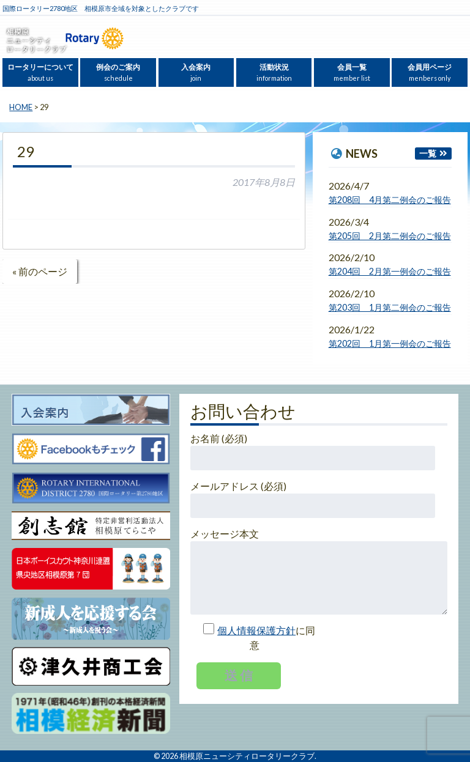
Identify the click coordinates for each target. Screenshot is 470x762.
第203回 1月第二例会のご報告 (390, 307)
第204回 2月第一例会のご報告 (390, 271)
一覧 (427, 153)
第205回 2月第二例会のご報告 (390, 236)
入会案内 (196, 72)
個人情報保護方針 (256, 630)
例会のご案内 (118, 72)
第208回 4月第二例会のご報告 (390, 199)
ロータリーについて (40, 72)
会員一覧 (352, 72)
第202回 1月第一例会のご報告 (390, 343)
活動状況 (274, 72)
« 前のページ (39, 271)
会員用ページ (430, 72)
